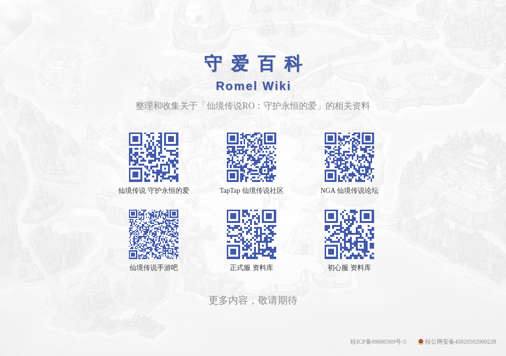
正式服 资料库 (251, 267)
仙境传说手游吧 (153, 267)
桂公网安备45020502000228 (460, 341)
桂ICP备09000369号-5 (378, 341)
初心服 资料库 (349, 267)
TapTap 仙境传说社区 (251, 190)
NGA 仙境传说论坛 (349, 190)
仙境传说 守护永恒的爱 (153, 190)
